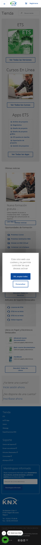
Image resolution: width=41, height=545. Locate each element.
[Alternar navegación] (4, 3)
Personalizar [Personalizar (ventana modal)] (20, 284)
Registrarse (34, 3)
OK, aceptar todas (20, 276)
